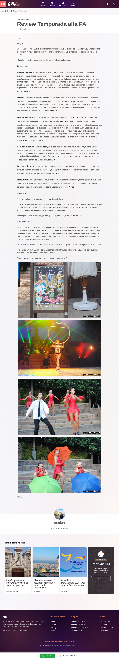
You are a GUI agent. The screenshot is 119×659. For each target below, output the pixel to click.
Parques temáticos (78, 621)
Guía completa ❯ (67, 656)
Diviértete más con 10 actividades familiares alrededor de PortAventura (44, 584)
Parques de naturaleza (79, 628)
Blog (8, 11)
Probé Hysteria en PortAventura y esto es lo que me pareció (17, 582)
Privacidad (104, 631)
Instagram (55, 628)
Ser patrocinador (106, 621)
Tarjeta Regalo (76, 631)
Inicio (2, 11)
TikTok (53, 624)
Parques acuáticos (78, 624)
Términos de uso (106, 628)
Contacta (103, 624)
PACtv (53, 631)
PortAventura (23, 19)
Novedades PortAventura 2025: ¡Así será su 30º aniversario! (73, 582)
